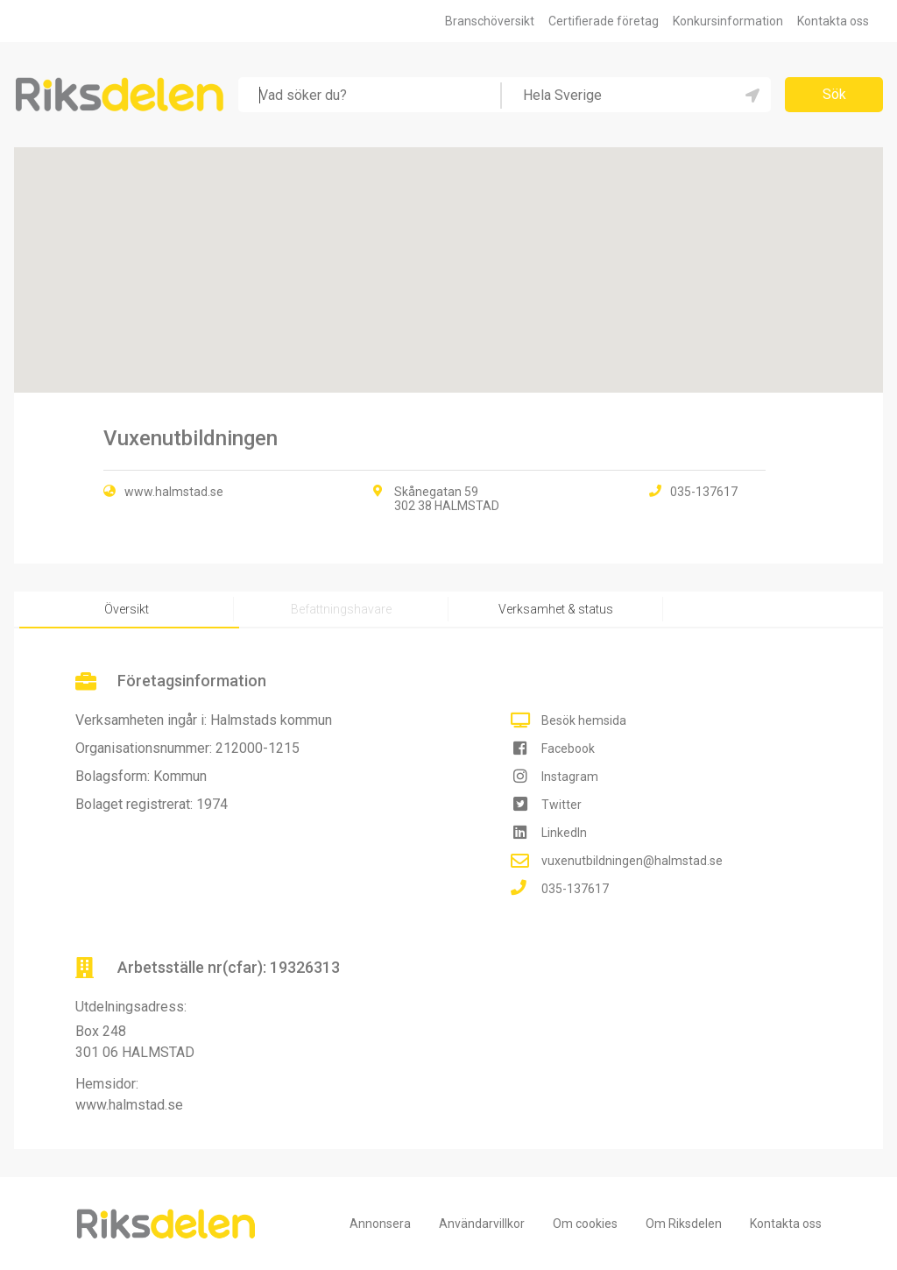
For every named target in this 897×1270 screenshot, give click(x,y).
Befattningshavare (341, 609)
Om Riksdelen (684, 1224)
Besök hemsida (583, 720)
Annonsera (380, 1224)
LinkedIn (564, 833)
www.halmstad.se (173, 492)
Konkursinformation (728, 21)
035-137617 (575, 889)
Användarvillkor (482, 1224)
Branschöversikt (489, 21)
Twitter (561, 805)
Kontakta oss (833, 21)
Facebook (568, 748)
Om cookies (585, 1224)
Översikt (126, 609)
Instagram (569, 777)
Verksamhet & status (555, 609)
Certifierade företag (603, 21)
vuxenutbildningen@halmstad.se (632, 861)
